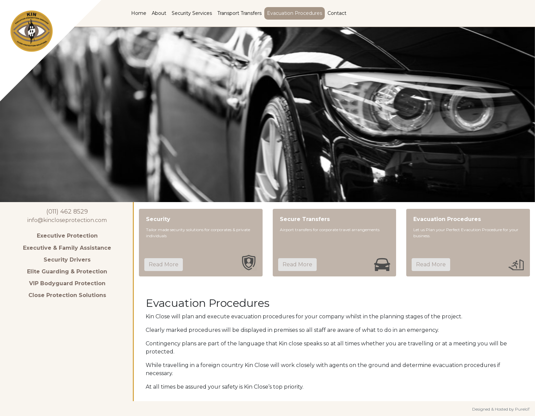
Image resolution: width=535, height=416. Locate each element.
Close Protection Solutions (67, 295)
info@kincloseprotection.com (67, 220)
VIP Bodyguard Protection (67, 283)
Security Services (192, 13)
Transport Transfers (239, 13)
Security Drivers (67, 259)
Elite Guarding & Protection (67, 271)
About (159, 13)
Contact (336, 13)
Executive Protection (67, 236)
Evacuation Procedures (294, 13)
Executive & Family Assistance (67, 248)
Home (138, 13)
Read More (163, 264)
